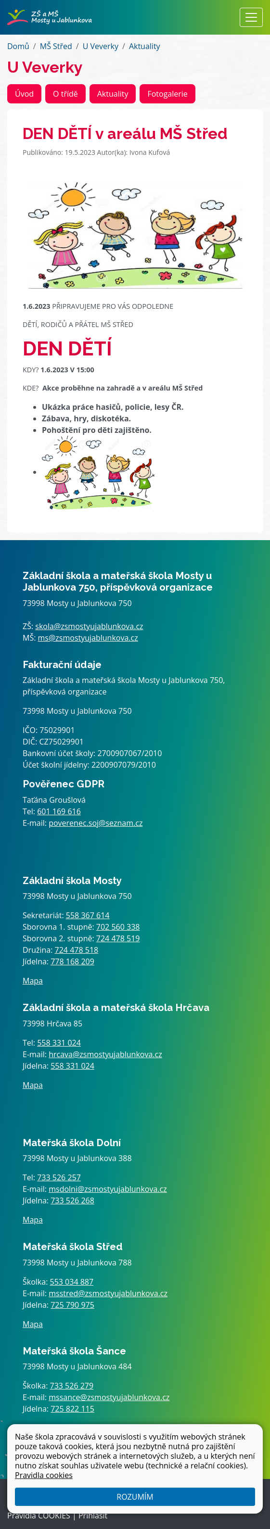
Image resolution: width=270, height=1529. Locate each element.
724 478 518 (77, 950)
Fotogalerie (167, 93)
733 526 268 (72, 1200)
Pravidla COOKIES (38, 1515)
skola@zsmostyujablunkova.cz (89, 626)
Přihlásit (92, 1515)
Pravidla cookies (44, 1475)
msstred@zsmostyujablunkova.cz (108, 1293)
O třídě (65, 93)
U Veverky (100, 46)
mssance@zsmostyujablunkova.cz (109, 1397)
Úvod (24, 93)
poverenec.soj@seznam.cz (95, 823)
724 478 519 (118, 938)
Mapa (33, 980)
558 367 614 (88, 915)
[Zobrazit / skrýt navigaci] (251, 17)
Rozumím (134, 1496)
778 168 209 (72, 961)
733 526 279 (72, 1385)
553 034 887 (72, 1281)
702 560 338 (118, 927)
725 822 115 (72, 1408)
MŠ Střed (56, 46)
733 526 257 (59, 1177)
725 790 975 (72, 1305)
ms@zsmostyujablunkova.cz (88, 637)
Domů (18, 46)
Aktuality (144, 46)
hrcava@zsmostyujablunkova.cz (105, 1054)
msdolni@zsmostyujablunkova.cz (108, 1189)
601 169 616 (59, 811)
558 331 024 (59, 1042)
